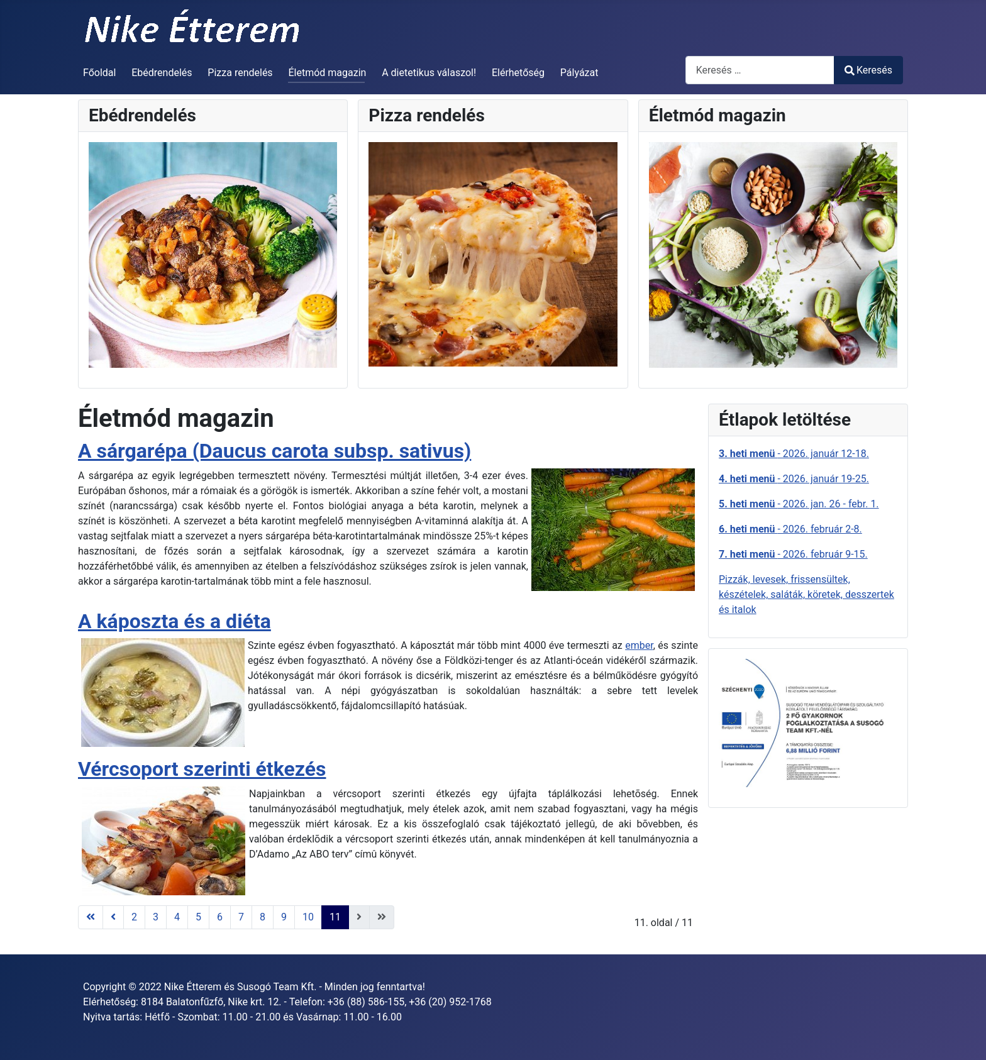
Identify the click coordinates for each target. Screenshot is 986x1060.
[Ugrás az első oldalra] (90, 917)
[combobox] (759, 70)
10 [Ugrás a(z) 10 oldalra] (308, 917)
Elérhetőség (518, 73)
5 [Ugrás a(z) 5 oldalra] (198, 917)
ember (639, 645)
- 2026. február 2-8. (819, 529)
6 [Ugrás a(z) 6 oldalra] (220, 917)
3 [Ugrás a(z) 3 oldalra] (155, 917)
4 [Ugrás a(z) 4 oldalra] (177, 917)
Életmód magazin (327, 73)
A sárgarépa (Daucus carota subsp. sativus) (274, 451)
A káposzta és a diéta (174, 621)
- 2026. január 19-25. (822, 479)
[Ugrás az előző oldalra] (113, 917)
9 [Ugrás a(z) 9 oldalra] (284, 917)
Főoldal (99, 73)
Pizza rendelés (240, 73)
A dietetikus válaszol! (429, 73)
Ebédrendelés (161, 73)
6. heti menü (748, 529)
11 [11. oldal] (335, 917)
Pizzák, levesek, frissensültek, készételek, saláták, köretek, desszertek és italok (806, 594)
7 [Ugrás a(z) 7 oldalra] (241, 917)
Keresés (868, 70)
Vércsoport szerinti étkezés (202, 769)
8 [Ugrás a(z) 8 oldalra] (262, 917)
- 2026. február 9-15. (822, 554)
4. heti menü (748, 479)
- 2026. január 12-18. (822, 454)
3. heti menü (748, 454)
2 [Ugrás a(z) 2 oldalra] (134, 917)
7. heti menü (748, 554)
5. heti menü (748, 504)
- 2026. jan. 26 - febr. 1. (827, 504)
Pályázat (579, 73)
